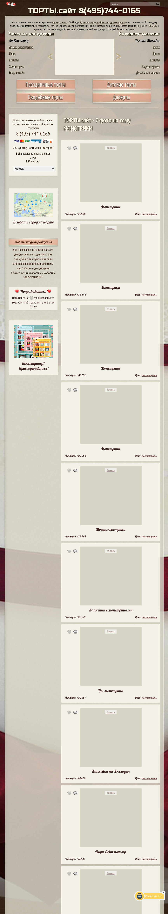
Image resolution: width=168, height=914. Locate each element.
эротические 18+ (33, 277)
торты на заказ (59, 22)
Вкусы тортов (150, 66)
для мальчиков (21, 250)
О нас (156, 47)
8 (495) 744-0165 (33, 133)
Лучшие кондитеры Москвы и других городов (102, 22)
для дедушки (42, 268)
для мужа (33, 259)
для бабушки (24, 268)
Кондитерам (16, 66)
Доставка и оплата (147, 73)
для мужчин (20, 259)
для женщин (20, 264)
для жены (34, 264)
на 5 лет (48, 250)
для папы (47, 259)
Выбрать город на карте (33, 222)
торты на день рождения (33, 242)
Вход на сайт (17, 73)
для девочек (21, 254)
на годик (36, 250)
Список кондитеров (21, 47)
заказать (152, 26)
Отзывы (13, 60)
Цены (12, 53)
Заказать (111, 147)
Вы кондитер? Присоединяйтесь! (33, 366)
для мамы (47, 264)
